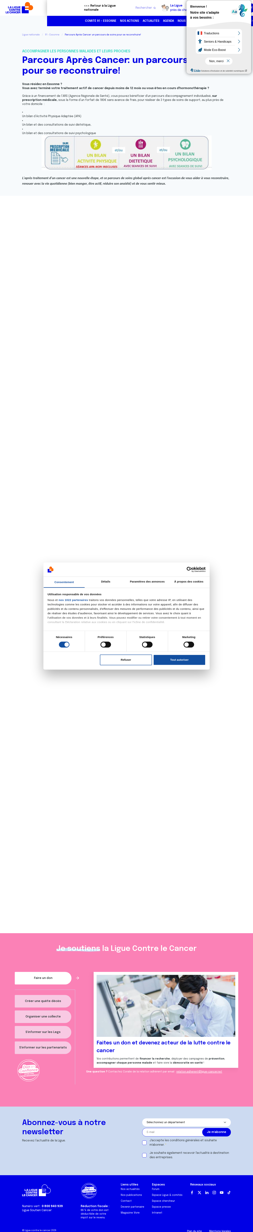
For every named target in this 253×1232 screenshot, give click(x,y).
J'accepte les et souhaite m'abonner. (183, 1142)
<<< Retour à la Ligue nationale (53, 7)
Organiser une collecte (43, 1016)
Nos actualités (130, 1189)
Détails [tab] (105, 581)
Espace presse (161, 1207)
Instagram (214, 1192)
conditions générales (185, 1140)
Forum (155, 1189)
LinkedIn (207, 1192)
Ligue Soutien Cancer (37, 1210)
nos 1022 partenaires (73, 600)
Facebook (192, 1192)
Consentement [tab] (64, 582)
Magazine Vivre (130, 1213)
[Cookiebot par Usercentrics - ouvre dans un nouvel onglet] (189, 569)
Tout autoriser (179, 659)
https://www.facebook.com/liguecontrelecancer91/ (235, 21)
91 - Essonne (52, 35)
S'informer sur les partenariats (43, 1047)
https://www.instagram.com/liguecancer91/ (243, 21)
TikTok (229, 1192)
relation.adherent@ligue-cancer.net (199, 1071)
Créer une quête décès (43, 1001)
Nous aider (139, 21)
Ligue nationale (31, 35)
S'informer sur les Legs (43, 1032)
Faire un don (234, 7)
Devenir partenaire (132, 1207)
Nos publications (131, 1195)
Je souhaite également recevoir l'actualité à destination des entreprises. (189, 1155)
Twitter (199, 1192)
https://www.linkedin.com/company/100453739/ (227, 21)
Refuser (126, 659)
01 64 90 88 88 (211, 21)
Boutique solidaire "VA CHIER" (180, 8)
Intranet (157, 1213)
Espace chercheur (163, 1201)
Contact (126, 1201)
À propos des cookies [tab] (189, 581)
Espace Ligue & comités (167, 1195)
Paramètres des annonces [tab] (147, 581)
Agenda (121, 21)
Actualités (104, 21)
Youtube (221, 1192)
